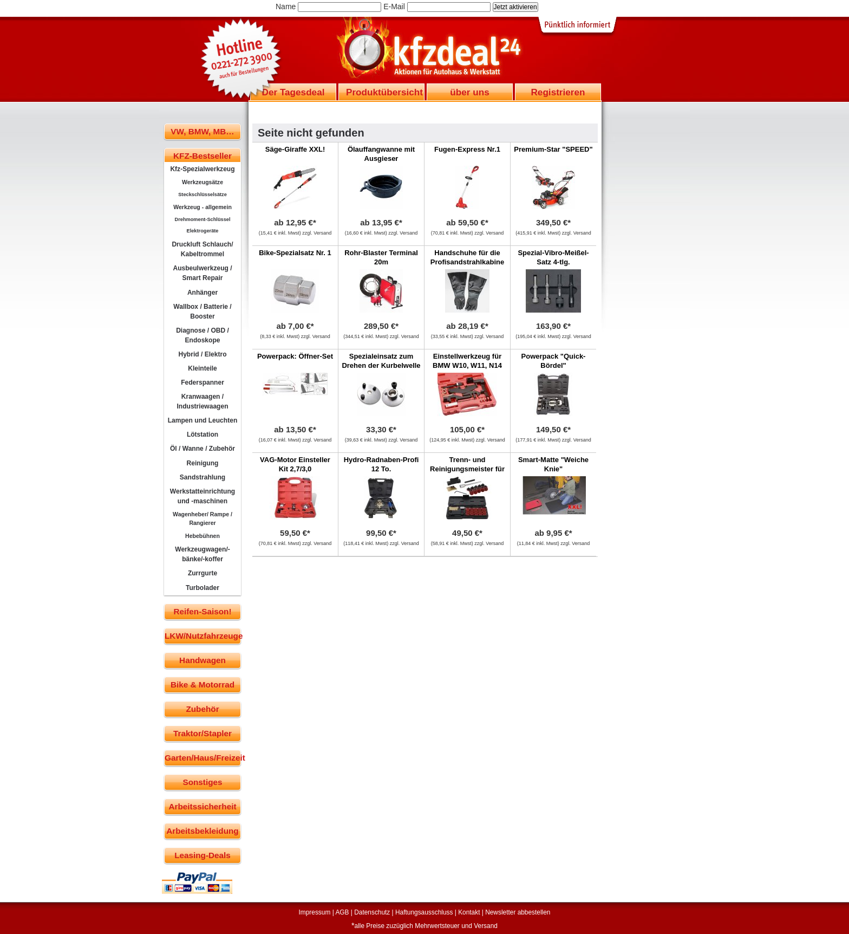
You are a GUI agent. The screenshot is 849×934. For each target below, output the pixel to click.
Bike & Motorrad (202, 684)
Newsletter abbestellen (517, 912)
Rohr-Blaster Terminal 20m (381, 257)
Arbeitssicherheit (203, 806)
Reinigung (203, 463)
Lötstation (202, 434)
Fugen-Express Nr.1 (467, 149)
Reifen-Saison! (202, 611)
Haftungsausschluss (424, 912)
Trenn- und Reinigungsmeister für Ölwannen (467, 469)
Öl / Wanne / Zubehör (202, 448)
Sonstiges (202, 782)
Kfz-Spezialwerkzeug (202, 169)
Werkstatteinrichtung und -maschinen (202, 496)
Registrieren (558, 92)
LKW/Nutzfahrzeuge (203, 635)
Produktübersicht (384, 92)
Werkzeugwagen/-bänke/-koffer (202, 554)
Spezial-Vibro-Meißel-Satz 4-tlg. (553, 257)
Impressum (315, 912)
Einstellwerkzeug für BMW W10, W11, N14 (467, 360)
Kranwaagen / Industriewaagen (202, 401)
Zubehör (202, 709)
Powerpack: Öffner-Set (295, 356)
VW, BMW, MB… (202, 131)
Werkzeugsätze (202, 182)
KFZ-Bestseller (202, 155)
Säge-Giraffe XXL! (295, 149)
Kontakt (469, 912)
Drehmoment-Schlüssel (203, 219)
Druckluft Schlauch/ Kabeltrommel (202, 249)
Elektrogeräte (203, 231)
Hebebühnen (202, 536)
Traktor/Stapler (202, 733)
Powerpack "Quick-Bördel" (553, 360)
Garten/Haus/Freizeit (203, 757)
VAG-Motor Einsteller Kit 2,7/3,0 (295, 464)
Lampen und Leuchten (203, 420)
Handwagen (202, 660)
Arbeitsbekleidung (202, 830)
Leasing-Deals (202, 855)
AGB (342, 912)
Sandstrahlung (202, 477)
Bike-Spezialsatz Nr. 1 (295, 253)
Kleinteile (202, 368)
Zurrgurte (202, 573)
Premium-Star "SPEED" (553, 149)
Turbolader (202, 588)
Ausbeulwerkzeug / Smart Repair (202, 273)
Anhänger (202, 292)
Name (286, 6)
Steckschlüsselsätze (202, 194)
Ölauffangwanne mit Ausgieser (381, 154)
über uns (469, 92)
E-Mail (394, 6)
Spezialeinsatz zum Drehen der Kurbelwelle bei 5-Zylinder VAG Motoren (381, 370)
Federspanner (202, 382)
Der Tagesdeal (293, 92)
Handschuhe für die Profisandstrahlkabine (467, 257)
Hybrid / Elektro (202, 354)
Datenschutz (372, 912)
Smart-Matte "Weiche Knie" (553, 464)
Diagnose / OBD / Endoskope (202, 335)
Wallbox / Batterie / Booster (202, 311)
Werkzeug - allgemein (202, 207)
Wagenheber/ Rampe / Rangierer (202, 518)
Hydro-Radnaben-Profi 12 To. (381, 464)
